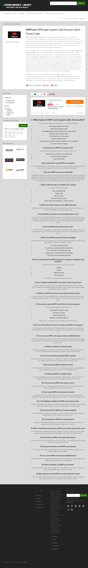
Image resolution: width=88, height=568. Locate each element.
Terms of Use (40, 504)
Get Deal (74, 102)
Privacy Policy (39, 507)
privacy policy (70, 502)
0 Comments (80, 113)
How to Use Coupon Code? (34, 13)
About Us (38, 495)
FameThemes (23, 562)
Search (81, 3)
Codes (42, 94)
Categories (6, 13)
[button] (30, 85)
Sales (51, 94)
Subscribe (23, 125)
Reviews (21, 13)
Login (82, 18)
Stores (14, 13)
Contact (38, 498)
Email (53, 113)
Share (47, 113)
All (34, 94)
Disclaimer (39, 501)
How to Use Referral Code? (54, 13)
